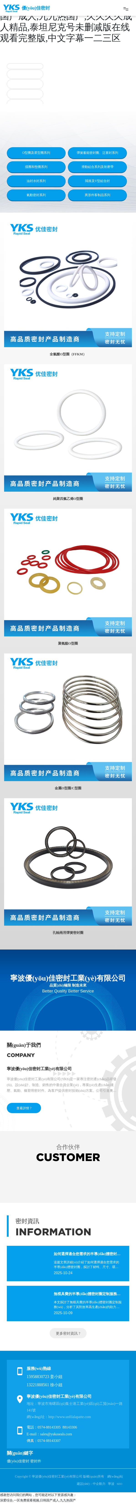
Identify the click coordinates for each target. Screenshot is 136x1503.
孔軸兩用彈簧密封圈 (68, 933)
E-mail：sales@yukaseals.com (49, 1434)
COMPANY (21, 1055)
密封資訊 (27, 1221)
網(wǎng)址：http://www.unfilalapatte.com (59, 1417)
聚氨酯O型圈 (68, 643)
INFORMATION (53, 1232)
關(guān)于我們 (24, 1045)
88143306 (70, 1427)
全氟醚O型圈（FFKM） (68, 354)
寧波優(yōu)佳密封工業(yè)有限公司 (39, 1069)
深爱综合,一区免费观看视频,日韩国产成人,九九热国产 (38, 1500)
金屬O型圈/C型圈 (68, 788)
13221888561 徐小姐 (45, 1385)
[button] (52, 98)
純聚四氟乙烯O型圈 (68, 499)
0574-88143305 (49, 1427)
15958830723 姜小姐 (45, 1376)
